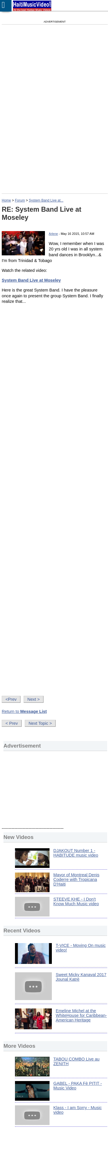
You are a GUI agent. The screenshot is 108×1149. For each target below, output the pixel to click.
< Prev (11, 723)
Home (6, 200)
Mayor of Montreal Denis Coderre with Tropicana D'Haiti (76, 879)
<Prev (11, 699)
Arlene (53, 233)
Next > (33, 699)
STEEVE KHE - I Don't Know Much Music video (76, 901)
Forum (20, 200)
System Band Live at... (46, 200)
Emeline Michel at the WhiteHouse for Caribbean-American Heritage (81, 1015)
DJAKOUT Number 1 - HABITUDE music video (75, 852)
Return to (24, 711)
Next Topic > (40, 723)
